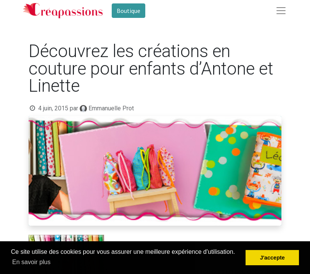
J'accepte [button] (272, 258)
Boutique (128, 10)
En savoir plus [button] (31, 262)
